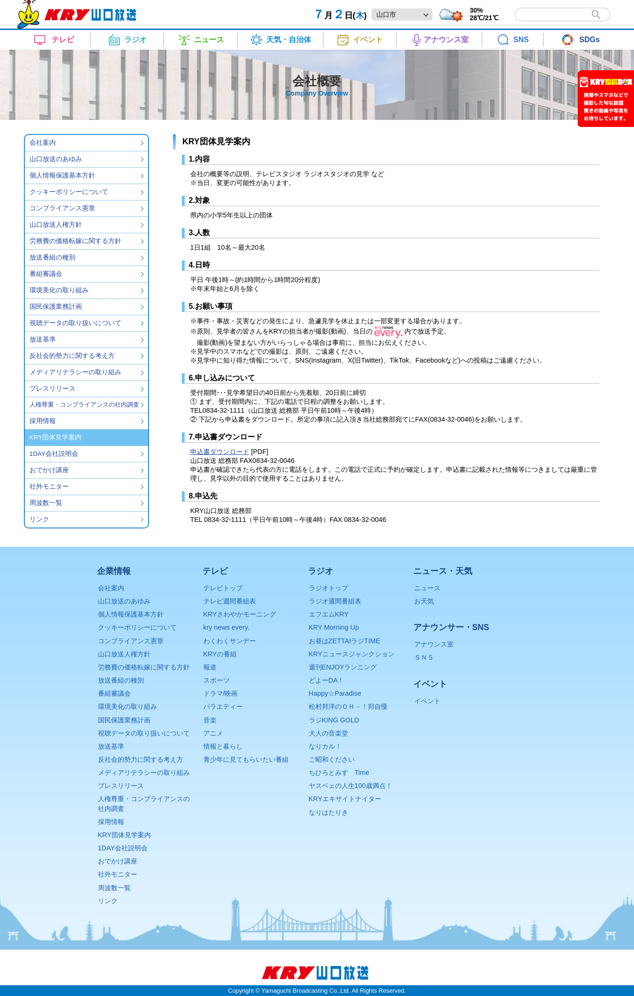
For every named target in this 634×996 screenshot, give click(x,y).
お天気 (424, 601)
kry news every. (226, 627)
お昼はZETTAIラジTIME (344, 641)
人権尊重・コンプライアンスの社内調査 (84, 404)
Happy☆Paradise (335, 693)
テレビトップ (223, 588)
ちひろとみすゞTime (339, 772)
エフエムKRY (329, 614)
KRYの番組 (220, 654)
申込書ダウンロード (219, 451)
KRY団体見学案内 (124, 835)
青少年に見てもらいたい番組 (246, 759)
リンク (39, 519)
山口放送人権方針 (56, 224)
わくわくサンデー (229, 641)
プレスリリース (52, 388)
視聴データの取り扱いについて (75, 323)
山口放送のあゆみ (56, 159)
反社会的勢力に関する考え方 (72, 355)
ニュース (427, 588)
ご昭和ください (332, 759)
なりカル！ (325, 746)
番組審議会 (46, 273)
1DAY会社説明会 (54, 453)
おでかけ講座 (49, 470)
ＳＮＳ (424, 657)
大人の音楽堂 (328, 733)
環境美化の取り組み (59, 290)
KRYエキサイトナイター (345, 799)
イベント (427, 701)
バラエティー (223, 706)
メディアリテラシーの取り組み (75, 372)
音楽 (209, 720)
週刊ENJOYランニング (343, 667)
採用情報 (43, 420)
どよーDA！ (326, 680)
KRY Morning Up (334, 627)
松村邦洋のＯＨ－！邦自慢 (348, 706)
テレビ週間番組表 (229, 601)
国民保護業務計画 (56, 306)
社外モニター (49, 486)
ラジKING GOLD (334, 720)
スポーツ (216, 680)
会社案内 (43, 142)
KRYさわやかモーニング (239, 614)
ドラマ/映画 (220, 693)
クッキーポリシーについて (69, 191)
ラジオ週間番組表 (335, 601)
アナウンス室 (434, 644)
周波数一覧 (46, 502)
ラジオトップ (328, 588)
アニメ (213, 733)
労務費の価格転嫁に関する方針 (75, 241)
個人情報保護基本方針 (62, 175)
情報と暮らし (223, 746)
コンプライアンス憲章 (62, 208)
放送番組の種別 (52, 257)
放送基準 (43, 339)
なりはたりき (328, 812)
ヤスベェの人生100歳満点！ (350, 785)
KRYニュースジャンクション (352, 654)
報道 (209, 667)
